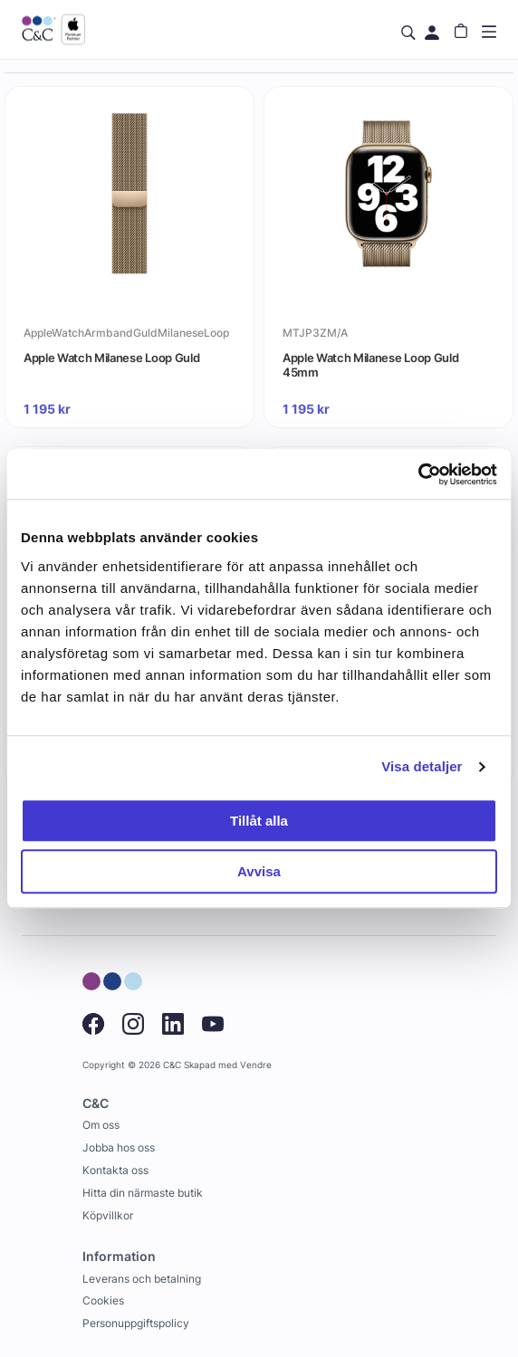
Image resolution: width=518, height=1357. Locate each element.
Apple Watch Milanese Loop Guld (111, 357)
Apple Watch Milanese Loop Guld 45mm (370, 364)
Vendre (256, 1065)
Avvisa (259, 871)
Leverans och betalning (141, 1278)
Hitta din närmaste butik (142, 1192)
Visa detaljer (421, 766)
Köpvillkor (107, 1215)
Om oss (101, 1125)
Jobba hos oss (118, 1147)
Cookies (103, 1300)
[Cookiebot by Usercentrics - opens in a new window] (418, 474)
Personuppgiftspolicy (135, 1323)
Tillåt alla (259, 820)
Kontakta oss (115, 1170)
